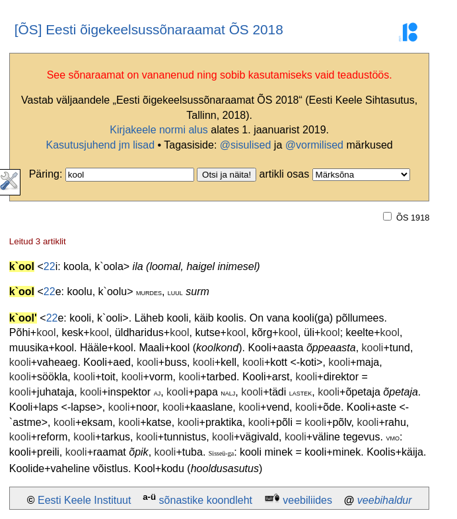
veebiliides (307, 500)
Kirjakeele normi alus (159, 129)
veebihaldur (384, 500)
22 (49, 266)
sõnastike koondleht (205, 500)
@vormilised (314, 145)
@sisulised (245, 145)
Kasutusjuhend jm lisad (100, 145)
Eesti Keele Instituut (84, 500)
